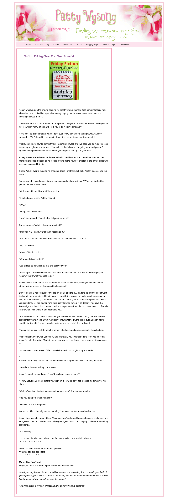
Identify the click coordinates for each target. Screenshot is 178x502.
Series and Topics (109, 45)
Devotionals (67, 45)
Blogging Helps (92, 45)
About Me (38, 45)
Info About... (125, 45)
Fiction (79, 45)
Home (28, 45)
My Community (53, 45)
